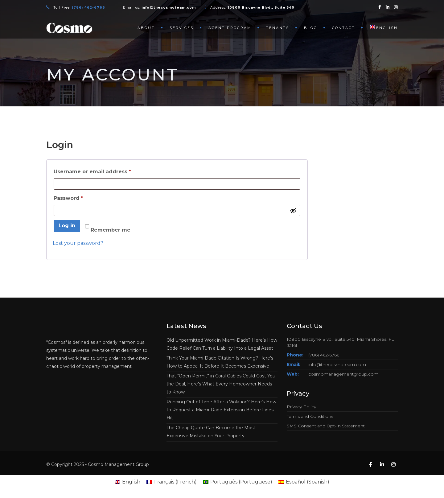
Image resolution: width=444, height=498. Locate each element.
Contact (343, 28)
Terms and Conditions (310, 416)
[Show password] (293, 210)
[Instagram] (396, 7)
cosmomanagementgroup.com (343, 374)
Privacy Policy (301, 407)
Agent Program (229, 28)
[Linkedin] (387, 7)
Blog (310, 28)
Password (81, 197)
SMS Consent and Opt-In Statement (326, 426)
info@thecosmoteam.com (337, 364)
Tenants (277, 28)
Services (182, 28)
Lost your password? (78, 243)
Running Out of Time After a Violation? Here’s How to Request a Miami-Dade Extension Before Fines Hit (221, 410)
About (146, 28)
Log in (67, 225)
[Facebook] (379, 7)
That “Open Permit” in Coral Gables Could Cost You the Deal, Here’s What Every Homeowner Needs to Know (220, 384)
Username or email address (104, 171)
